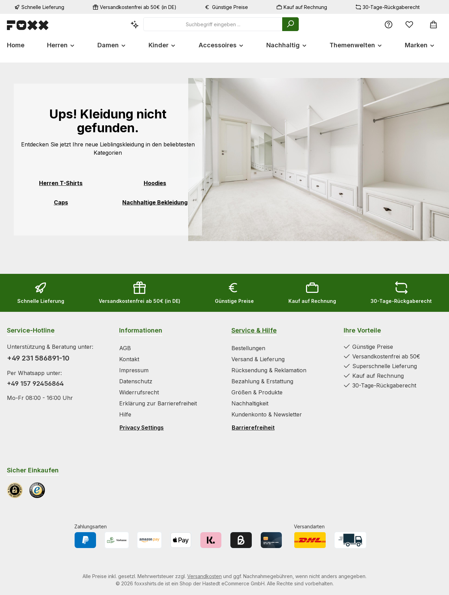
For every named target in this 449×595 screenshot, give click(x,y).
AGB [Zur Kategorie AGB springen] (125, 348)
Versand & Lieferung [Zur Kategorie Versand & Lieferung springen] (258, 359)
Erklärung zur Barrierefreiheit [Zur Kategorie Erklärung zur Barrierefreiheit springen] (158, 403)
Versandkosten (204, 576)
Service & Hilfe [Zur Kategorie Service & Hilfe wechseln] (254, 330)
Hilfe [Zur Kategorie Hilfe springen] (125, 414)
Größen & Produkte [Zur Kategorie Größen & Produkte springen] (257, 392)
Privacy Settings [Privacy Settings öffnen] (142, 427)
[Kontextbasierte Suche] (134, 24)
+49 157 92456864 (35, 383)
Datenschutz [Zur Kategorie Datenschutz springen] (135, 381)
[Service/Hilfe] (388, 24)
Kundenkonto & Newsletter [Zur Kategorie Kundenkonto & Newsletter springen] (266, 414)
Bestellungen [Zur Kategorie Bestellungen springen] (248, 348)
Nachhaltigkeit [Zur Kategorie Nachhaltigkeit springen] (249, 403)
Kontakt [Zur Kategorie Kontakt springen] (129, 359)
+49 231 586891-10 (38, 358)
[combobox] (213, 24)
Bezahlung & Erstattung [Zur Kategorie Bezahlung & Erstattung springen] (262, 381)
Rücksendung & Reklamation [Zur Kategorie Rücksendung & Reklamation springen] (268, 370)
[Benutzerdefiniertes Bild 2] (37, 490)
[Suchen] (290, 24)
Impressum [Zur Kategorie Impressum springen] (134, 370)
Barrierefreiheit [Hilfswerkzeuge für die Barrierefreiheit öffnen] (253, 427)
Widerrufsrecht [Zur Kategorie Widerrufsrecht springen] (139, 392)
